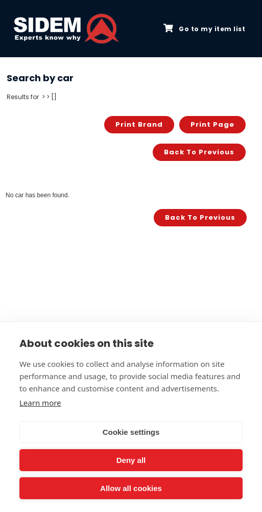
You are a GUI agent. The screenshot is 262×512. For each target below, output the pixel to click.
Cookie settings (131, 432)
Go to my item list (204, 28)
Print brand (139, 124)
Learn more (40, 403)
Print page (212, 124)
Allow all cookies (131, 488)
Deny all (131, 460)
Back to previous (199, 152)
